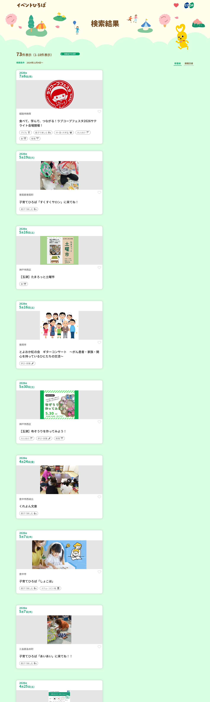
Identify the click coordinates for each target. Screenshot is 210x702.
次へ (123, 613)
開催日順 (189, 63)
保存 (65, 114)
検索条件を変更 (77, 54)
